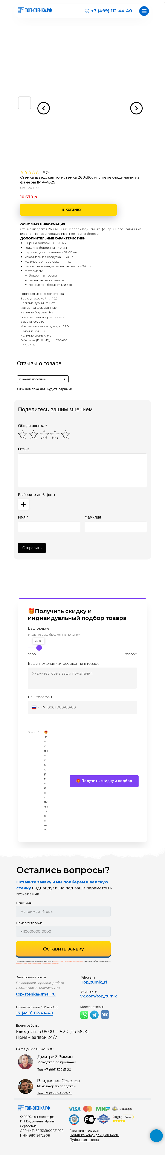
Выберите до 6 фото (36, 495)
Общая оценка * (32, 426)
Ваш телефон (40, 697)
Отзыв (23, 449)
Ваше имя (24, 903)
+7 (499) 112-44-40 (111, 10)
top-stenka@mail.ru (36, 994)
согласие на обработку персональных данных (37, 963)
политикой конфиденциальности (68, 961)
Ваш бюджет (39, 628)
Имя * (23, 517)
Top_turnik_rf (94, 982)
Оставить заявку (63, 949)
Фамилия (93, 517)
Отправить (31, 548)
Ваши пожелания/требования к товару (63, 664)
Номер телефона (29, 923)
